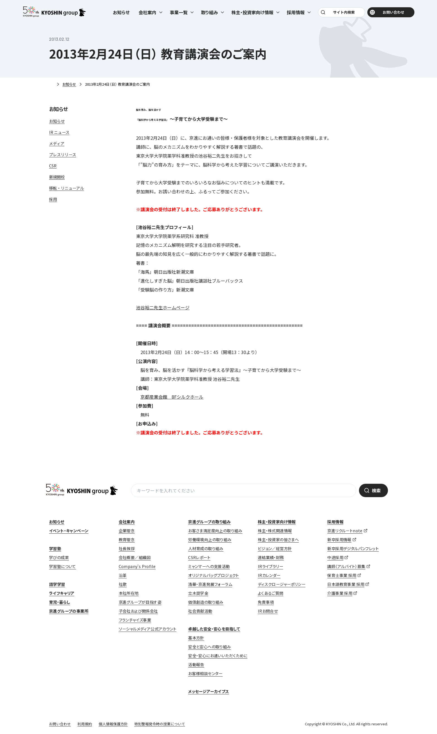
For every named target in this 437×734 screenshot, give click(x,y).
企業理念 (127, 530)
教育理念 (127, 539)
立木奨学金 (198, 593)
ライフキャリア (61, 593)
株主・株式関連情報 (275, 530)
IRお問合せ (268, 611)
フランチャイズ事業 (135, 620)
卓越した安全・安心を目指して (214, 629)
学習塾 (55, 548)
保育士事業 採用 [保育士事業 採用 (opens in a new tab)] (341, 575)
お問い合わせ (60, 723)
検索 (376, 490)
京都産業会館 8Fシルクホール (171, 396)
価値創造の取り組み (206, 602)
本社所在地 (129, 593)
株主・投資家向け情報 (277, 521)
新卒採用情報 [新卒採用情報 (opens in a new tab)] (339, 539)
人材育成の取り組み (206, 548)
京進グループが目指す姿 (140, 602)
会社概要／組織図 (135, 557)
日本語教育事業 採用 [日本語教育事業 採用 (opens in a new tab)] (345, 584)
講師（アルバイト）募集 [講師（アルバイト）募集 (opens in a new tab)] (346, 566)
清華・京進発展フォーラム (210, 584)
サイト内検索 (343, 14)
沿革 (123, 575)
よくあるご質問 (270, 593)
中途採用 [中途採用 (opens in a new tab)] (335, 557)
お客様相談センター (205, 673)
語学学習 (57, 584)
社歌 (123, 584)
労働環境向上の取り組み (209, 539)
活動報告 (196, 664)
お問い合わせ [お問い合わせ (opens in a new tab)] (390, 14)
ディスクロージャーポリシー (281, 584)
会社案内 (127, 521)
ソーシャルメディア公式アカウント (147, 629)
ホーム (51, 84)
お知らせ (121, 14)
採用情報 (335, 521)
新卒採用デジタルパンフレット (353, 548)
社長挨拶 (127, 548)
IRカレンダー (269, 575)
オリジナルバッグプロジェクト (213, 575)
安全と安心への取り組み (209, 646)
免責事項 (266, 602)
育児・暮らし (59, 602)
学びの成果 (59, 557)
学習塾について (62, 566)
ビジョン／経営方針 (275, 548)
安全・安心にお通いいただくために (217, 655)
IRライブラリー (270, 566)
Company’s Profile (137, 566)
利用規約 (84, 723)
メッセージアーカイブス (208, 691)
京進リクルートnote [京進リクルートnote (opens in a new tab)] (344, 530)
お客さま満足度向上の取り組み (215, 530)
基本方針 (196, 638)
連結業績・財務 (271, 557)
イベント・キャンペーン (68, 530)
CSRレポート (199, 557)
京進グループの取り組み (209, 521)
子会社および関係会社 (138, 611)
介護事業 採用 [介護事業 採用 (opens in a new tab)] (339, 593)
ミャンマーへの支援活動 (209, 566)
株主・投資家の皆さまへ (278, 539)
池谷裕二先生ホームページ (163, 307)
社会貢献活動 (200, 611)
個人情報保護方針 (113, 723)
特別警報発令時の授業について (159, 723)
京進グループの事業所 (68, 611)
